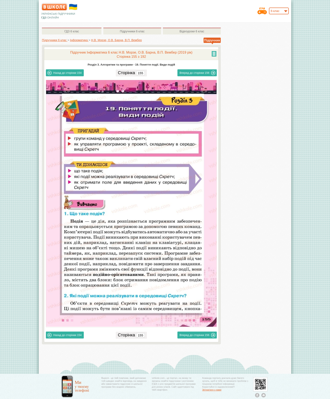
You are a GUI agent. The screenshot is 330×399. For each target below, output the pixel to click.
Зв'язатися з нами (211, 389)
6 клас (71, 31)
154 (64, 73)
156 (197, 73)
